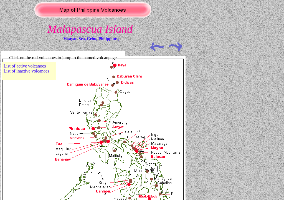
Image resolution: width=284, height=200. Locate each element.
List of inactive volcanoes (26, 71)
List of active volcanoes (25, 66)
